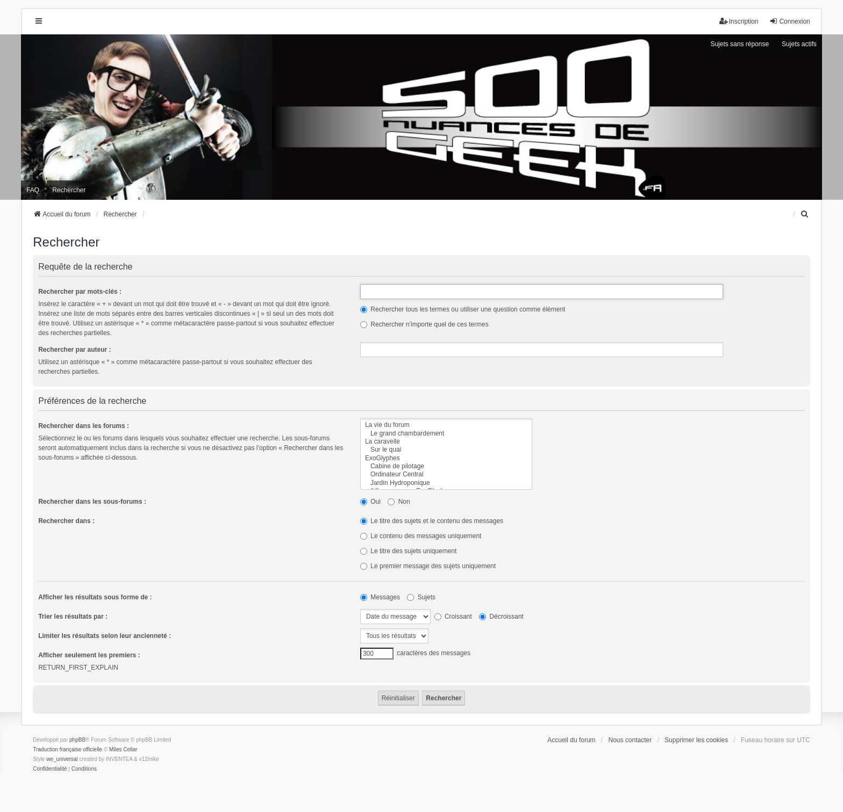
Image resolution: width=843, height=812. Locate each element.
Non (399, 501)
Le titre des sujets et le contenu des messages (431, 521)
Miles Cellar (123, 749)
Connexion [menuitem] (789, 21)
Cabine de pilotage (446, 466)
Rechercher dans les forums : (83, 426)
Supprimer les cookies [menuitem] (696, 740)
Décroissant (501, 616)
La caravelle (446, 442)
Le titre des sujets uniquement (408, 551)
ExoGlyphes (446, 458)
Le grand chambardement (446, 434)
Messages (380, 597)
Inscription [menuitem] (739, 21)
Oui (370, 501)
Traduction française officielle (67, 749)
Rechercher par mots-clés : (80, 291)
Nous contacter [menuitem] (630, 740)
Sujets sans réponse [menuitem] (739, 44)
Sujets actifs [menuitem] (799, 44)
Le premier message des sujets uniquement (428, 566)
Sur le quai (446, 450)
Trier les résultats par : (73, 616)
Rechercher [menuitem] (68, 190)
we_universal (61, 759)
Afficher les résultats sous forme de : (95, 597)
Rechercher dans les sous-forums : (92, 501)
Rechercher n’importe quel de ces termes (424, 324)
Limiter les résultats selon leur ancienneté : (104, 636)
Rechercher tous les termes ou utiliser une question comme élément (463, 309)
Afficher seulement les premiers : (89, 655)
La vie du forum (446, 425)
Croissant (453, 616)
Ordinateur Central (446, 474)
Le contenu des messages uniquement (420, 536)
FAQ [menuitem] (32, 190)
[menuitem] (805, 214)
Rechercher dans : (66, 521)
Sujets (421, 597)
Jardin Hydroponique (446, 483)
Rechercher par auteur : (74, 349)
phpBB (77, 740)
